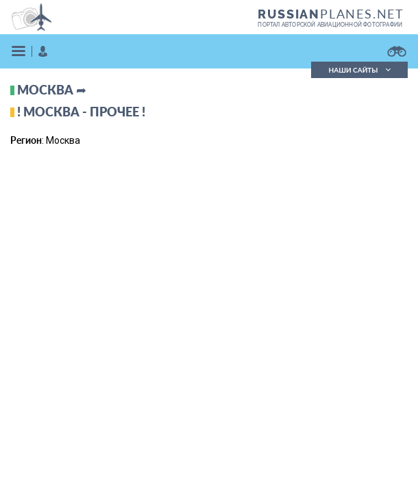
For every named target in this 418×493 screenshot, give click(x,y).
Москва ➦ (51, 89)
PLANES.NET (331, 13)
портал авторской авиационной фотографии (330, 24)
